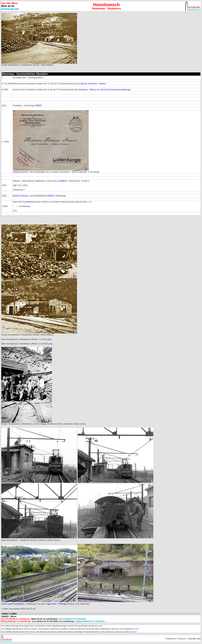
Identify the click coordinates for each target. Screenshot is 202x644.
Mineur (103, 83)
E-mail (135, 632)
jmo (49, 339)
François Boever (20, 172)
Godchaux (93, 83)
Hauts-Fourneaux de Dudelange (116, 89)
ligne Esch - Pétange (56, 604)
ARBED (38, 105)
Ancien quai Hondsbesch (12, 604)
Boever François (20, 196)
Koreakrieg (28, 202)
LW (15, 185)
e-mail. (100, 626)
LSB (82, 83)
